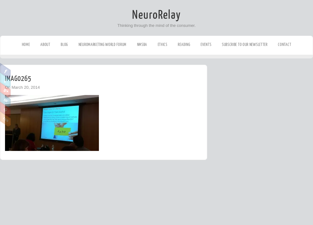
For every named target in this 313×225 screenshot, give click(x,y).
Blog (64, 44)
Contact (284, 44)
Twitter (5, 80)
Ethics (162, 44)
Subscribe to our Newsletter (245, 44)
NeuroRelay (156, 15)
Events (206, 44)
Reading (184, 44)
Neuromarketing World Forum (102, 44)
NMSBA (142, 44)
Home (26, 44)
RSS (5, 119)
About (45, 44)
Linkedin (5, 100)
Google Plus (5, 90)
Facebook (5, 70)
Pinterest (5, 109)
